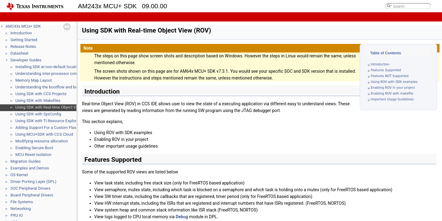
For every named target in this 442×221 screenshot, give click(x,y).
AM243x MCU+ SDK (23, 26)
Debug (182, 216)
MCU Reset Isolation (33, 154)
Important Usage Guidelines (392, 99)
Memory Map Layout (33, 80)
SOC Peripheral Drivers (30, 188)
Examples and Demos (29, 168)
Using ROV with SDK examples (394, 81)
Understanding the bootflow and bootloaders (55, 87)
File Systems (21, 202)
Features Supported (386, 70)
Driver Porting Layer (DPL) (33, 181)
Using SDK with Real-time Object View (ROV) (54, 107)
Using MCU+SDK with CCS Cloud (44, 134)
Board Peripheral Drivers (31, 195)
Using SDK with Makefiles (37, 100)
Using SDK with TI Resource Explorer (47, 120)
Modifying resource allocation (41, 141)
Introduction (21, 33)
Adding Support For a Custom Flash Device (53, 127)
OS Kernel (19, 175)
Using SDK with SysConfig (38, 114)
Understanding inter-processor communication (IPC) (61, 73)
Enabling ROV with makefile (392, 93)
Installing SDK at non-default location (48, 66)
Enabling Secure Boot (34, 147)
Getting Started (23, 39)
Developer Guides (25, 60)
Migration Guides (25, 161)
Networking (20, 208)
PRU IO (16, 215)
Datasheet (19, 53)
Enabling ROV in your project (393, 87)
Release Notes (23, 46)
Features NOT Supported (390, 76)
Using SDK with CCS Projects (41, 93)
